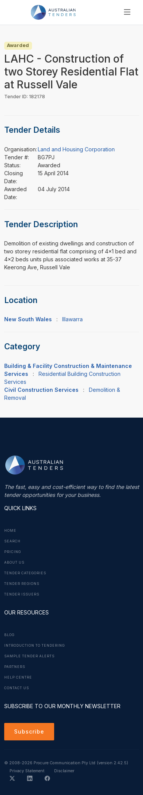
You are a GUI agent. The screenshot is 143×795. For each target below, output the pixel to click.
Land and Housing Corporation (76, 149)
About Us (14, 562)
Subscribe (29, 731)
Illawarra (72, 319)
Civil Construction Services (41, 390)
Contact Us (16, 688)
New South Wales (28, 319)
